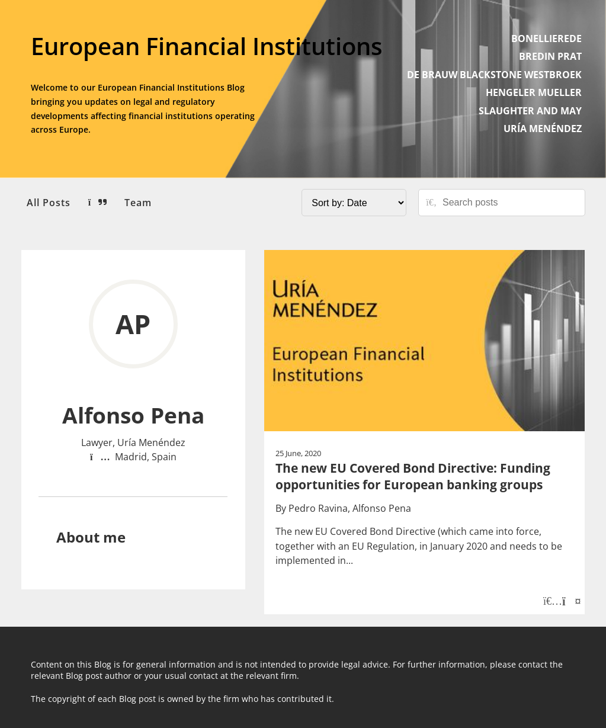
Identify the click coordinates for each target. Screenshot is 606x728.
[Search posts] (509, 203)
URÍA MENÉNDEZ (543, 128)
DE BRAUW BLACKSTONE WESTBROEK (494, 74)
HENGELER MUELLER (534, 92)
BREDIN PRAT (550, 56)
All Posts (48, 202)
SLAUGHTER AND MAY (530, 110)
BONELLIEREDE (546, 38)
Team (138, 202)
